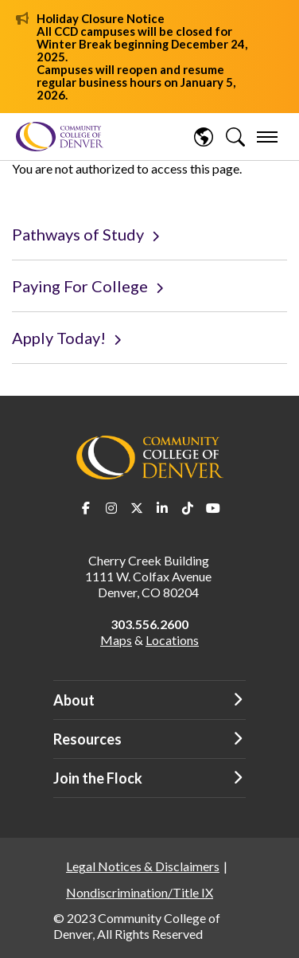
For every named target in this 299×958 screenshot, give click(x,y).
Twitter (136, 508)
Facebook (85, 508)
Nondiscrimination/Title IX (139, 892)
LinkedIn (162, 508)
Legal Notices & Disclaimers (142, 866)
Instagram (111, 508)
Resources (87, 739)
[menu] (267, 137)
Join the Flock (97, 778)
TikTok (187, 508)
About (74, 700)
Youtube (213, 508)
